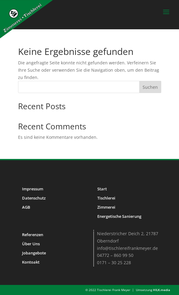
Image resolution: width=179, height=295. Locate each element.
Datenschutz (34, 198)
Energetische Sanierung (119, 216)
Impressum (32, 189)
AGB (26, 207)
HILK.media (161, 290)
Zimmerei (106, 207)
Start (102, 189)
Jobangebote (34, 253)
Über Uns (31, 243)
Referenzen (32, 234)
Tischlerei (106, 198)
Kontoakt (30, 262)
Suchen (150, 87)
